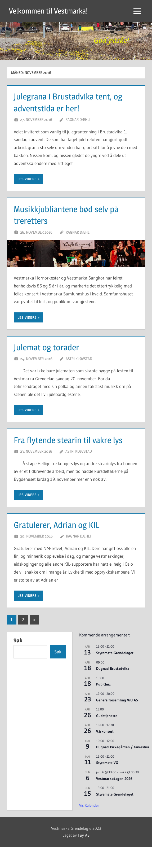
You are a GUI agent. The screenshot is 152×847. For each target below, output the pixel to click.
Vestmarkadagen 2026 (114, 778)
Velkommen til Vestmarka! (48, 10)
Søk (18, 640)
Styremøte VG (107, 762)
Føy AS (84, 835)
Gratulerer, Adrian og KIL (57, 525)
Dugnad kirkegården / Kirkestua (122, 747)
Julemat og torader (46, 347)
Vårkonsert (105, 731)
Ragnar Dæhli (77, 119)
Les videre (27, 179)
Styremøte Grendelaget (114, 652)
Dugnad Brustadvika (112, 668)
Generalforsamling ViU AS (117, 700)
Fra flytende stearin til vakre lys (68, 440)
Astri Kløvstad (79, 358)
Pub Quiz (103, 684)
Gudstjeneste (106, 715)
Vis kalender (89, 805)
